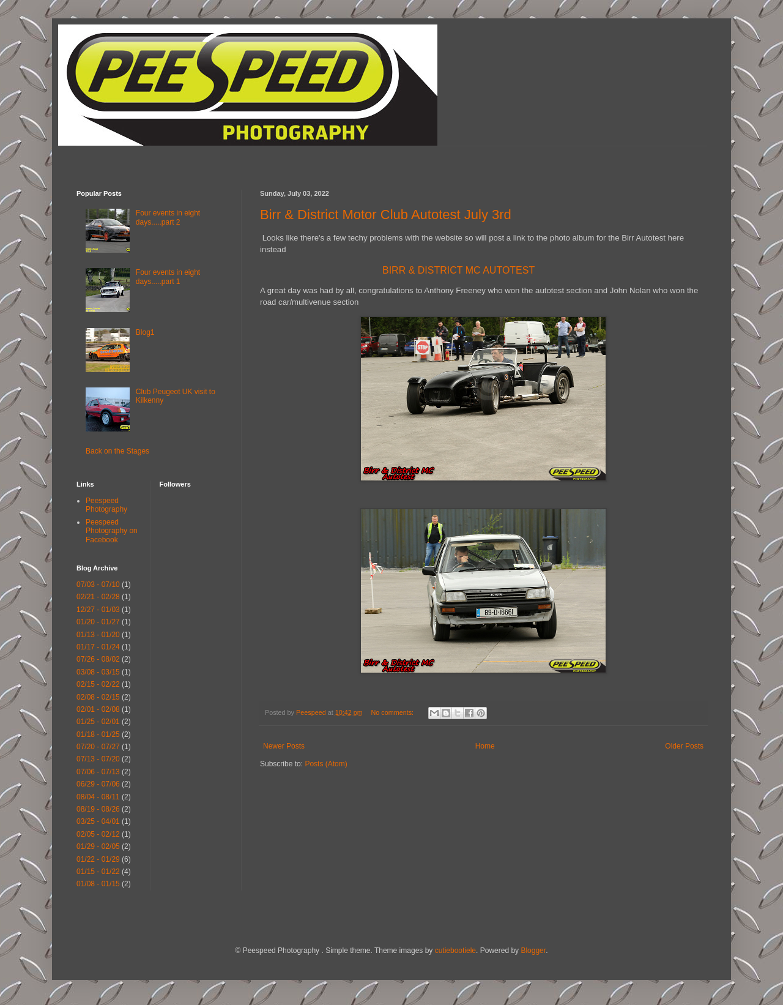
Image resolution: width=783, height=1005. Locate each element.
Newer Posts (284, 746)
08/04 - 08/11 (98, 797)
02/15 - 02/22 (98, 684)
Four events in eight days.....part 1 (168, 276)
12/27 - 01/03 (98, 609)
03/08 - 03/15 (98, 672)
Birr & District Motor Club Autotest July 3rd (385, 214)
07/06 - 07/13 (98, 772)
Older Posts (684, 746)
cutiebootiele (455, 950)
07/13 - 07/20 (98, 759)
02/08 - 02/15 (98, 697)
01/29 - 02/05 (98, 846)
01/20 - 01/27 (98, 622)
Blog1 (145, 332)
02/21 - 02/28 (98, 596)
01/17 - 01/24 (98, 647)
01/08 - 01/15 (98, 884)
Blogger (533, 950)
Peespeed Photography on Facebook (112, 531)
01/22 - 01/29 (98, 859)
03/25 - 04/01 (98, 821)
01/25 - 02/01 (98, 721)
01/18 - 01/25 (98, 734)
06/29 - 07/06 (98, 784)
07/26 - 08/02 (98, 659)
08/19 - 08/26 (98, 809)
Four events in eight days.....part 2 (168, 217)
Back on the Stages (117, 451)
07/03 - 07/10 (98, 584)
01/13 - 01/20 (98, 634)
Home (485, 746)
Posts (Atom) (326, 764)
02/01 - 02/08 (98, 709)
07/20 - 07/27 (98, 746)
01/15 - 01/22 (98, 871)
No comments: (393, 712)
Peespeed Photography (106, 505)
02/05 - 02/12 (98, 834)
